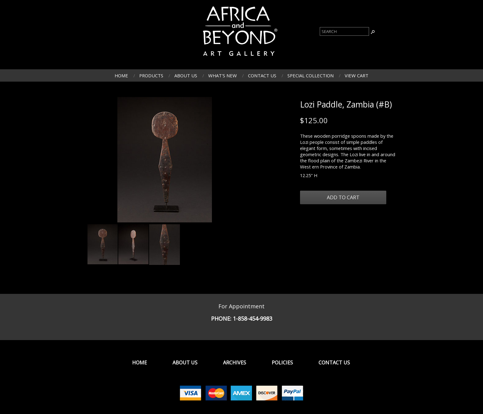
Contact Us (262, 75)
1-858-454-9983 (252, 318)
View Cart (356, 75)
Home (121, 75)
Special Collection (310, 75)
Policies (282, 362)
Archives (234, 362)
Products (151, 75)
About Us (185, 75)
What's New (222, 75)
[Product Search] (344, 31)
